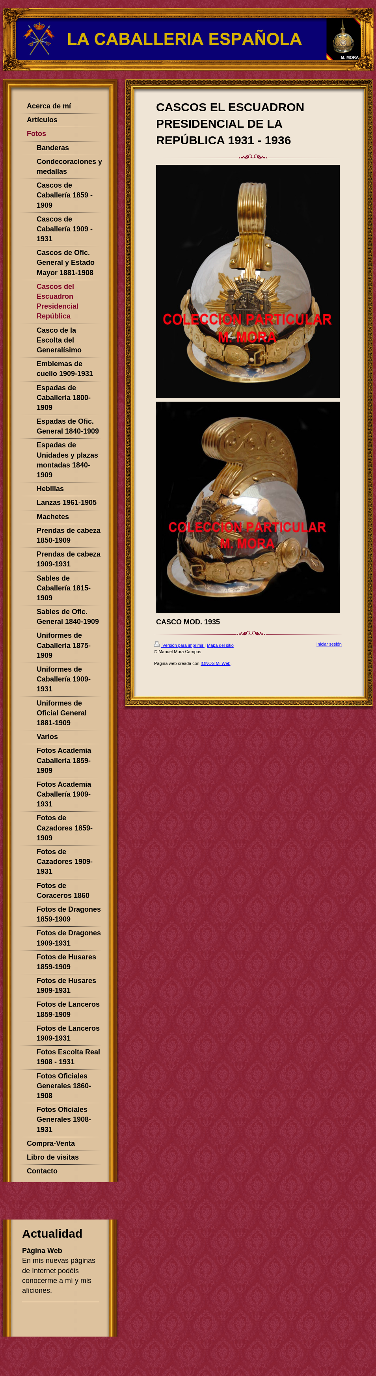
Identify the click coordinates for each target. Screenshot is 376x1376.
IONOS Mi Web (216, 663)
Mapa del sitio (220, 645)
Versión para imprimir (179, 645)
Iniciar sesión (329, 644)
